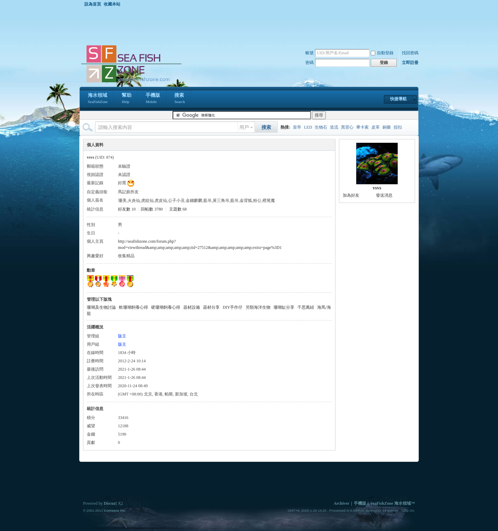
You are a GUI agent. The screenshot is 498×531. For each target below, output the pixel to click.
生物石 (321, 127)
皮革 (375, 127)
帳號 (309, 52)
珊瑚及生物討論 (101, 307)
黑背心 (347, 127)
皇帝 (297, 127)
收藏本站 (112, 4)
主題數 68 (178, 209)
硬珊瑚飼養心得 (165, 307)
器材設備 (191, 307)
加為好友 (351, 195)
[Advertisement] (250, 25)
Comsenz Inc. (115, 510)
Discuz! (110, 503)
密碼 (309, 62)
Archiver (341, 503)
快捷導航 (398, 98)
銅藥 (386, 127)
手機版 (153, 99)
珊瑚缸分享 (284, 307)
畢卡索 (362, 127)
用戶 (244, 127)
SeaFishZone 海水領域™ (392, 503)
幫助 (126, 99)
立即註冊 (410, 62)
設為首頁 (92, 4)
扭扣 (398, 127)
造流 (334, 127)
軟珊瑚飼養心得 (133, 307)
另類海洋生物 (258, 307)
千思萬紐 (305, 307)
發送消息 (384, 195)
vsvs (377, 187)
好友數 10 (127, 209)
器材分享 (211, 307)
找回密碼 (410, 52)
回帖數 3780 (152, 209)
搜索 (179, 99)
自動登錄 (382, 52)
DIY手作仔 (232, 307)
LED (308, 127)
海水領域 (98, 99)
